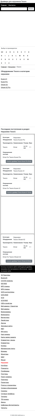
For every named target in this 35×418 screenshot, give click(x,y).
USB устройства (6, 303)
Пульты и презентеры (8, 385)
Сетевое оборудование (9, 388)
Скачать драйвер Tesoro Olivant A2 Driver (19, 261)
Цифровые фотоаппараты (10, 405)
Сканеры (4, 391)
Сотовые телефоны (8, 394)
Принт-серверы (6, 377)
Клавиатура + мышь (8, 340)
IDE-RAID (4, 284)
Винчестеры (5, 317)
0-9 (2, 52)
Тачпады (4, 396)
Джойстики (5, 320)
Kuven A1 (4, 79)
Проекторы (5, 382)
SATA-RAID (4, 295)
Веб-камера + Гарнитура (9, 306)
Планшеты (4, 368)
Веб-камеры (5, 309)
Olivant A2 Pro (5, 87)
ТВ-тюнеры (5, 399)
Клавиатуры (5, 343)
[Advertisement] (17, 29)
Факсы (3, 402)
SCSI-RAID (4, 300)
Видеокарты (5, 315)
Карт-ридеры (5, 334)
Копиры (3, 346)
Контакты (11, 5)
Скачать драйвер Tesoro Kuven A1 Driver (19, 192)
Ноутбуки (4, 365)
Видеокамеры (6, 312)
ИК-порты (4, 332)
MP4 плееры (5, 289)
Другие (3, 323)
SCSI (2, 298)
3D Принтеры (5, 275)
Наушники (11, 67)
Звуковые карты (7, 326)
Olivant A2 (4, 85)
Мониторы (4, 354)
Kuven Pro (4, 82)
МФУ (2, 357)
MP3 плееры (5, 286)
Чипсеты (4, 408)
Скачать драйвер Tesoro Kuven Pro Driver (19, 161)
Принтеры (4, 380)
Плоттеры (4, 374)
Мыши (3, 360)
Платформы (5, 371)
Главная (4, 5)
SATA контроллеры (7, 292)
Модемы (4, 351)
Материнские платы (8, 348)
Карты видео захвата (8, 337)
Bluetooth (4, 278)
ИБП (2, 329)
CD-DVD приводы (7, 281)
